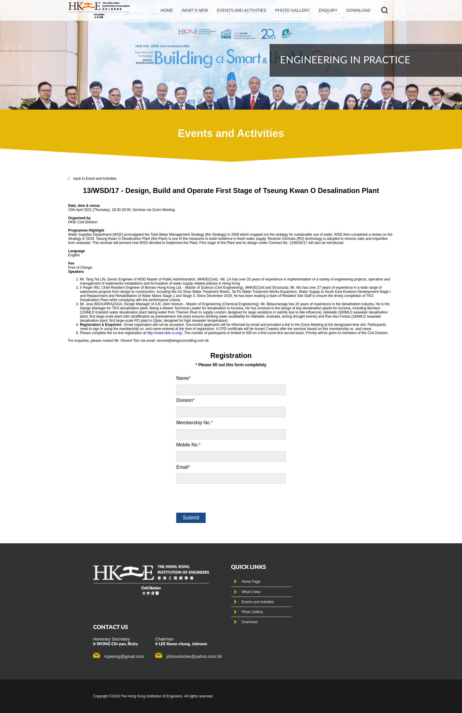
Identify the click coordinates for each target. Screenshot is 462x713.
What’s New (251, 592)
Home (167, 10)
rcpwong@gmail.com (124, 656)
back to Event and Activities (92, 178)
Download (358, 10)
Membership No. (194, 422)
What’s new (195, 10)
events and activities (241, 10)
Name (183, 378)
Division (185, 400)
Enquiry (328, 10)
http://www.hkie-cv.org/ (164, 333)
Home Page (251, 582)
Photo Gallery (252, 612)
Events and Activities (258, 602)
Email (183, 467)
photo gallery (292, 10)
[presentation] (221, 498)
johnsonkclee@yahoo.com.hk (194, 656)
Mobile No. (188, 444)
